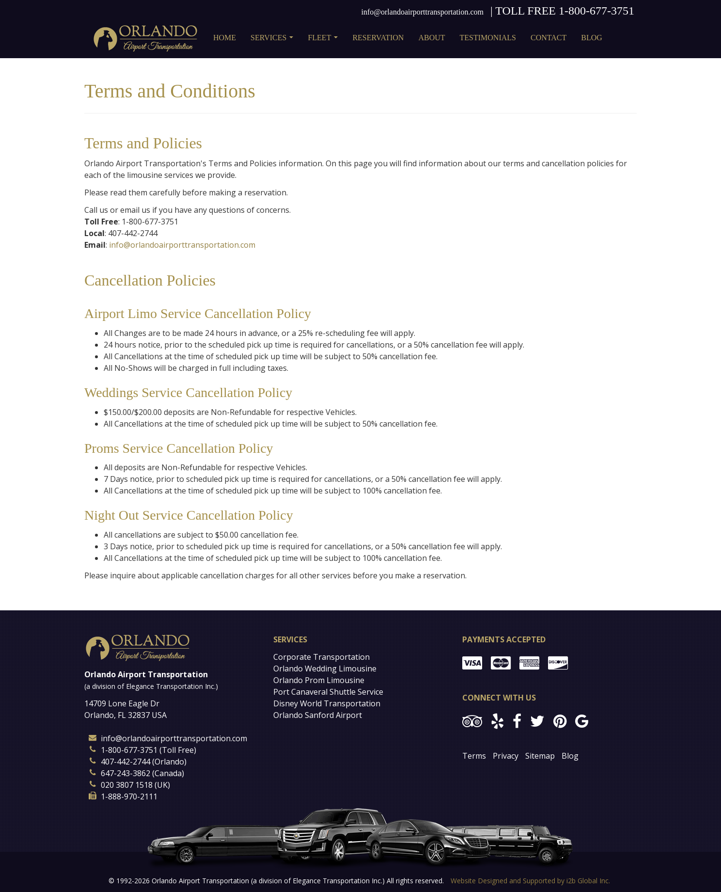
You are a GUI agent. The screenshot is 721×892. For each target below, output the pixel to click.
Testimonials (488, 37)
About (431, 37)
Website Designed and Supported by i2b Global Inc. (530, 880)
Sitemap (540, 755)
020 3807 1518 (127, 785)
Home (224, 37)
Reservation (378, 37)
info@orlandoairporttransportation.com (422, 12)
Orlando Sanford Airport (317, 715)
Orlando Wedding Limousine (324, 668)
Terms (474, 755)
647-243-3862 (125, 773)
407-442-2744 (125, 761)
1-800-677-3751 (596, 10)
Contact (548, 37)
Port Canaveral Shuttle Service (328, 691)
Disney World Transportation (326, 703)
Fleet (325, 40)
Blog (591, 37)
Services (274, 40)
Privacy (505, 755)
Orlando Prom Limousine (318, 680)
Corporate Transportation (321, 657)
